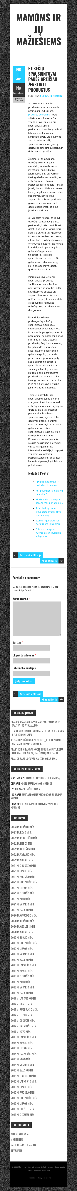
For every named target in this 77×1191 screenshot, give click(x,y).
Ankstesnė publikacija (30, 555)
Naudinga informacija (51, 96)
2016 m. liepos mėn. (22, 1048)
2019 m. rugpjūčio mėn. (24, 943)
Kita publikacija (49, 561)
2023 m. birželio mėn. (23, 827)
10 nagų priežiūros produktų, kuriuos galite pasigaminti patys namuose (37, 742)
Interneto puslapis (24, 668)
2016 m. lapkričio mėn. (23, 1037)
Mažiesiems (17, 1139)
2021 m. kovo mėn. (21, 899)
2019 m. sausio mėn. (22, 959)
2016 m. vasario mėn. (22, 1065)
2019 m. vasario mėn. (22, 954)
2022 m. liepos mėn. (22, 843)
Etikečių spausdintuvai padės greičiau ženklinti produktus (42, 79)
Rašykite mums (44, 1178)
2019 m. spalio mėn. (22, 937)
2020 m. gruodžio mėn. (24, 915)
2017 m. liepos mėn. (22, 1015)
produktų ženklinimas (40, 114)
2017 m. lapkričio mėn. (23, 998)
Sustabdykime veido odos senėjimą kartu (36, 796)
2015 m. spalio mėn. (22, 1087)
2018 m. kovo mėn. (21, 982)
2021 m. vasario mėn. (22, 904)
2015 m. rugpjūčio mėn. (24, 1098)
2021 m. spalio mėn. (22, 871)
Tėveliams (16, 1150)
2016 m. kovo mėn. (21, 1059)
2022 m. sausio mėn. (22, 860)
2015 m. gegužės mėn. (23, 1114)
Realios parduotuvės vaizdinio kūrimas (34, 758)
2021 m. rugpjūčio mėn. (24, 882)
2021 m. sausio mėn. (22, 910)
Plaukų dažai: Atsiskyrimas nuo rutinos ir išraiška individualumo (35, 723)
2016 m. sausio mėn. (22, 1070)
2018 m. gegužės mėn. (23, 976)
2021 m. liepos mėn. (22, 888)
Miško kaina (33, 789)
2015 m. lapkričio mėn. (23, 1081)
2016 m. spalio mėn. (22, 1042)
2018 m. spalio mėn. (22, 971)
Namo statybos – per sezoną (43, 778)
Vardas (18, 642)
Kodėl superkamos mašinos (36, 783)
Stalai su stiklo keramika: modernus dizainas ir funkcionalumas (37, 733)
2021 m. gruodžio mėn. (23, 865)
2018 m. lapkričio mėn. (23, 965)
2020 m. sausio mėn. (22, 932)
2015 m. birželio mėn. (23, 1109)
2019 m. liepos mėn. (22, 948)
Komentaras (18, 93)
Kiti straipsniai (20, 1134)
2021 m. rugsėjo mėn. (23, 876)
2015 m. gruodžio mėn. (23, 1076)
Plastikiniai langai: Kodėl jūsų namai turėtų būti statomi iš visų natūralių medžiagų (37, 751)
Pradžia (32, 1178)
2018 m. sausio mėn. (22, 993)
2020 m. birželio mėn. (23, 921)
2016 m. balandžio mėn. (24, 1054)
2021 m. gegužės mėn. (23, 893)
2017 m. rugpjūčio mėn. (24, 1009)
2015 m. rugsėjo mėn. (23, 1092)
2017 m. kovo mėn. (21, 1031)
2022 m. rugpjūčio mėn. (24, 838)
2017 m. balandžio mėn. (24, 1026)
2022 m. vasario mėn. (23, 854)
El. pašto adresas (24, 655)
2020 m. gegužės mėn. (23, 926)
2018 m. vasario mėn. (22, 987)
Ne (18, 88)
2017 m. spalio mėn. (22, 1004)
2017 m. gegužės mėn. (23, 1020)
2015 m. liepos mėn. (22, 1103)
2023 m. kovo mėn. (21, 832)
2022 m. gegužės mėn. (23, 849)
